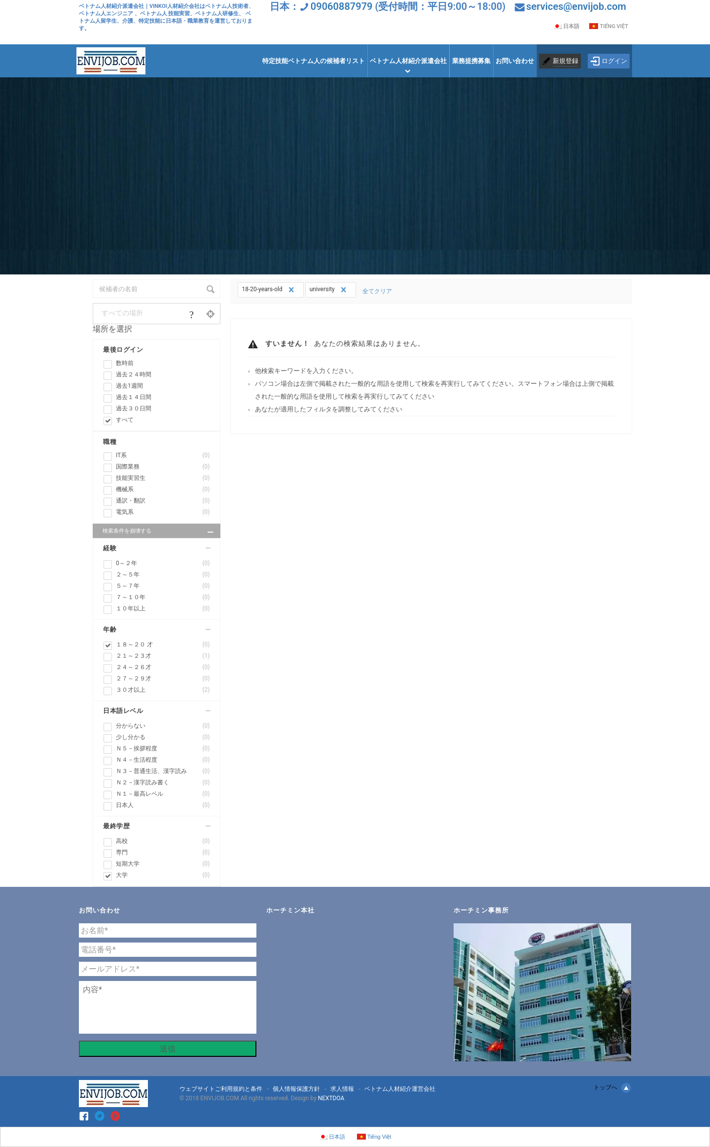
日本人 (163, 805)
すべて (125, 419)
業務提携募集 (471, 61)
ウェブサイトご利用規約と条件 (220, 1088)
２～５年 (163, 574)
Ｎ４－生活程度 (163, 760)
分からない (163, 726)
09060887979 (342, 6)
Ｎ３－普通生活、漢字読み (163, 771)
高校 (163, 841)
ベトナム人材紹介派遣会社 (408, 61)
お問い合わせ (515, 61)
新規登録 (565, 61)
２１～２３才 (163, 656)
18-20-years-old (269, 290)
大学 (163, 875)
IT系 (163, 455)
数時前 (125, 363)
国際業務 (163, 467)
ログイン (608, 61)
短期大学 (163, 864)
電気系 (163, 512)
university (329, 290)
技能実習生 (163, 478)
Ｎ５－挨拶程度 (163, 748)
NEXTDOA (331, 1098)
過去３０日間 (133, 408)
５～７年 (163, 586)
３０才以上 (163, 690)
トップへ (612, 1088)
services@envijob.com (576, 6)
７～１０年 (163, 597)
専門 (163, 852)
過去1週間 (129, 385)
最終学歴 (116, 826)
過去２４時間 (133, 374)
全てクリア (376, 291)
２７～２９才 (163, 678)
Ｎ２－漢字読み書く (163, 782)
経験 (109, 548)
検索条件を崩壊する (159, 532)
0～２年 (163, 563)
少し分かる (163, 737)
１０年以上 (163, 608)
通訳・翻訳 (163, 501)
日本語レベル (123, 710)
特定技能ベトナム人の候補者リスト (313, 61)
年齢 (109, 629)
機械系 (163, 489)
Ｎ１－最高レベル (163, 794)
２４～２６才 (163, 667)
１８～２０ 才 (163, 644)
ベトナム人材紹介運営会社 (399, 1088)
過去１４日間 (133, 397)
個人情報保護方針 (296, 1088)
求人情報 (342, 1088)
